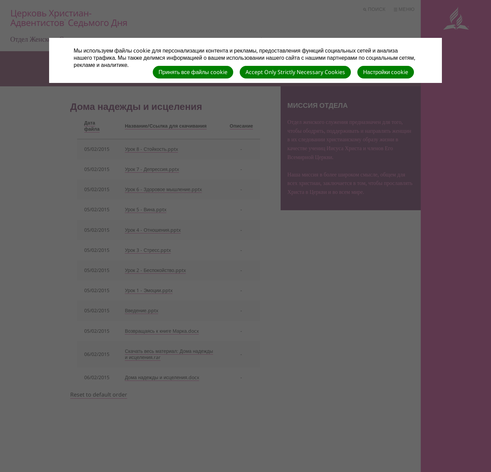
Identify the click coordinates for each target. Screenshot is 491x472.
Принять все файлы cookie (193, 72)
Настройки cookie (385, 72)
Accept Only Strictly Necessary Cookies (295, 72)
